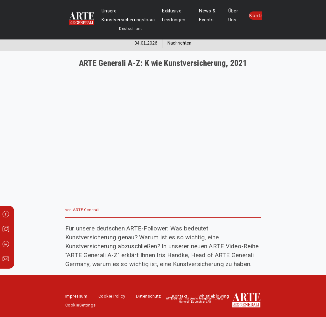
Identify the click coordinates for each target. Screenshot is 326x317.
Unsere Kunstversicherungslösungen (123, 15)
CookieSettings (80, 305)
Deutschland (113, 28)
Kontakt (251, 16)
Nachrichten (179, 43)
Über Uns (227, 15)
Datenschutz (148, 296)
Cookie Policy (111, 296)
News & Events (201, 15)
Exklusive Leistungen (168, 15)
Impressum (76, 296)
